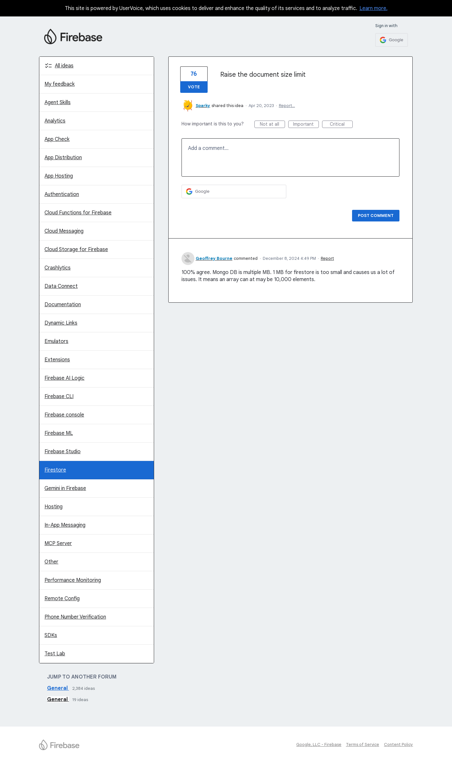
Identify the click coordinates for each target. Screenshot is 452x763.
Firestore (55, 470)
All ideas (64, 66)
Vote (194, 87)
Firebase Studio (62, 451)
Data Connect (61, 286)
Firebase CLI (59, 396)
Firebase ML (58, 433)
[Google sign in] (391, 40)
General (58, 688)
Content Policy (398, 744)
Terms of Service (362, 744)
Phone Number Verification (75, 617)
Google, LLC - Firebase (318, 744)
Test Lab (54, 654)
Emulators (56, 341)
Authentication (61, 194)
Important (306, 124)
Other (51, 562)
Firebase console (64, 415)
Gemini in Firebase (65, 488)
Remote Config (62, 598)
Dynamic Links (60, 323)
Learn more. (373, 8)
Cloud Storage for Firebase (76, 249)
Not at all (272, 124)
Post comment (376, 215)
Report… (287, 105)
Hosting (53, 507)
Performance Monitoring (72, 580)
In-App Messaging (64, 525)
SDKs (50, 635)
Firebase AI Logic (64, 378)
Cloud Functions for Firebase (78, 213)
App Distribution (63, 157)
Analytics (54, 121)
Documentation (62, 304)
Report (327, 258)
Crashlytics (57, 268)
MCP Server (58, 543)
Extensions (57, 360)
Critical (341, 124)
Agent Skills (57, 102)
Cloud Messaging (64, 231)
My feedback (59, 84)
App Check (57, 139)
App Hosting (58, 176)
